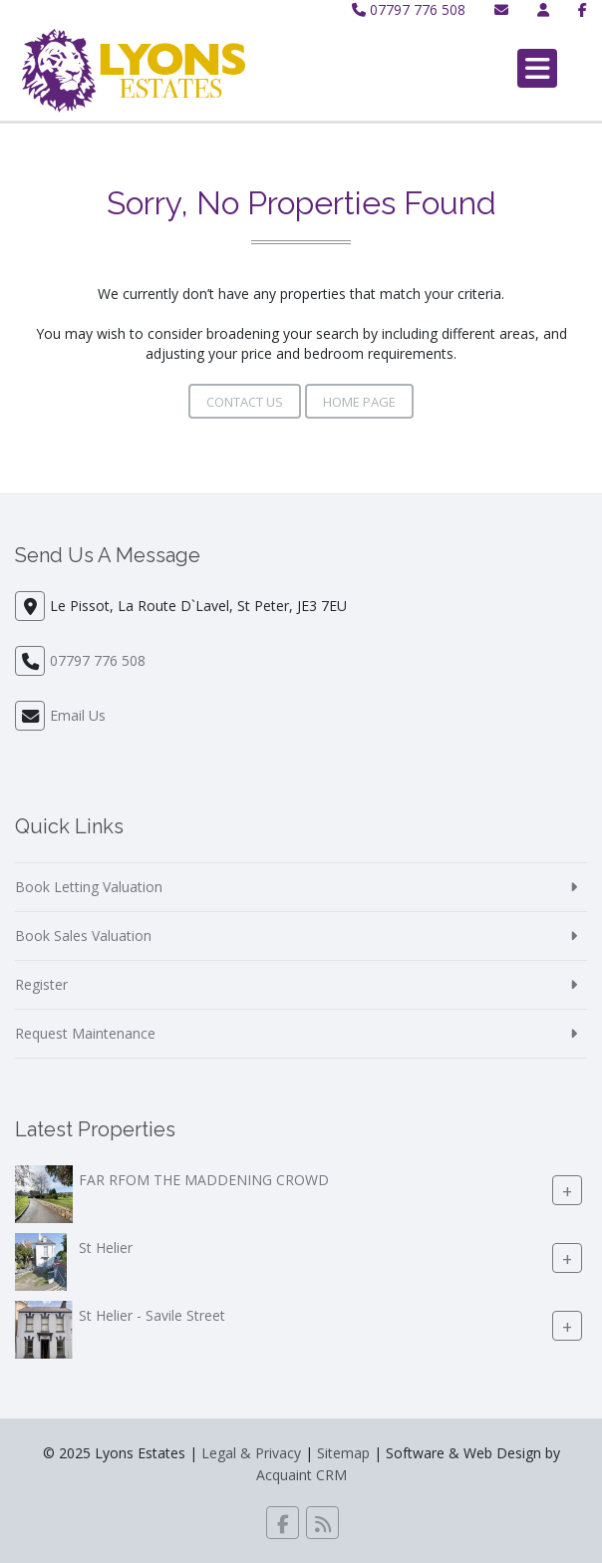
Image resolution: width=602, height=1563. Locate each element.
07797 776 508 (408, 9)
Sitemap (343, 1452)
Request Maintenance (85, 1033)
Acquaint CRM (301, 1474)
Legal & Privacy (251, 1452)
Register (41, 984)
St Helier (106, 1247)
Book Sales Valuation (83, 935)
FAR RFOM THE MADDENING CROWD (204, 1179)
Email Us (78, 715)
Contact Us (244, 402)
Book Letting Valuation (88, 886)
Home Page (359, 402)
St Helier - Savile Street (152, 1315)
